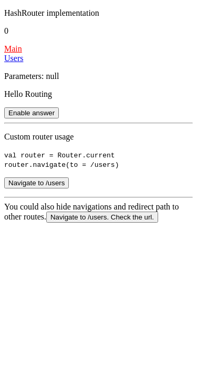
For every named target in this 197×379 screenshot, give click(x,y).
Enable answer (31, 113)
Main (13, 48)
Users (13, 58)
